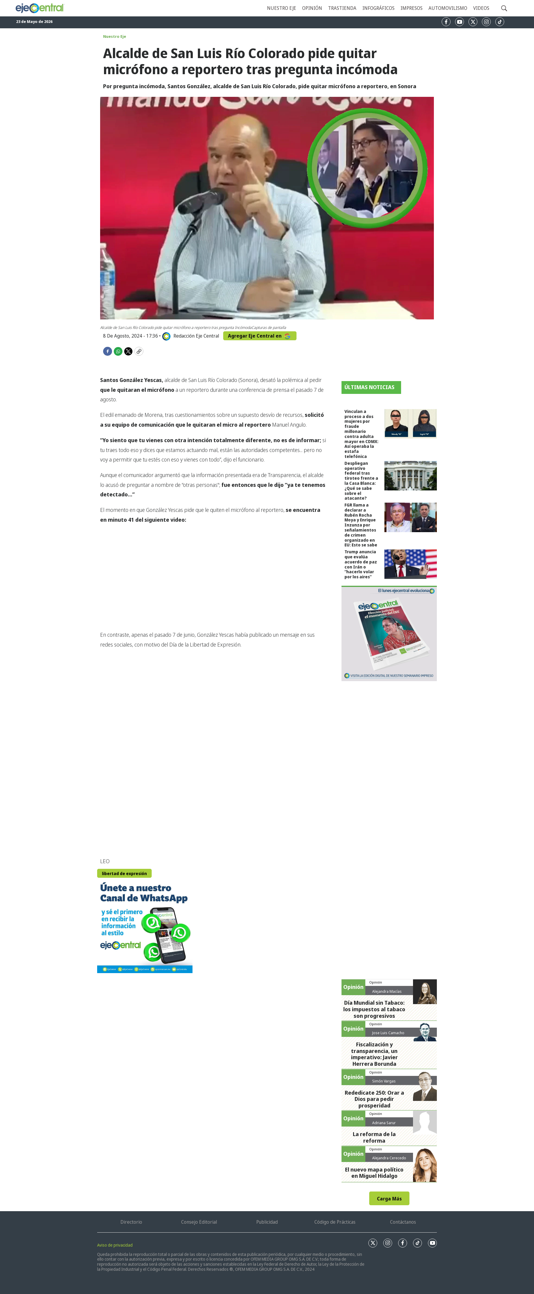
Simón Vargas (384, 1081)
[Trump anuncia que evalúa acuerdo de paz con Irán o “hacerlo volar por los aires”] (410, 564)
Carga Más (389, 1198)
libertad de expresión (124, 873)
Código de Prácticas (335, 1222)
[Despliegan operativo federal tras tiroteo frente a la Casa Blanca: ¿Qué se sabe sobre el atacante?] (410, 475)
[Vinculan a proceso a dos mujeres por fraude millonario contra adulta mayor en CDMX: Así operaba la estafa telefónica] (410, 424)
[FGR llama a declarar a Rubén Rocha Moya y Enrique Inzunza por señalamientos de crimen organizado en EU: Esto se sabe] (410, 517)
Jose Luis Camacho (388, 1032)
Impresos (412, 8)
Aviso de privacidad (115, 1245)
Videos (481, 8)
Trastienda (342, 8)
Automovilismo (448, 8)
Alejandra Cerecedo (389, 1158)
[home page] (40, 8)
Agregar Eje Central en (260, 336)
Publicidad (267, 1222)
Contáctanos (403, 1222)
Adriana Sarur (384, 1122)
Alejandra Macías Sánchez (387, 994)
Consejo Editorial (199, 1222)
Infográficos (378, 8)
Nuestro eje (281, 8)
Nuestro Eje (114, 36)
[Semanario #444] (389, 633)
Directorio (131, 1222)
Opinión (312, 8)
